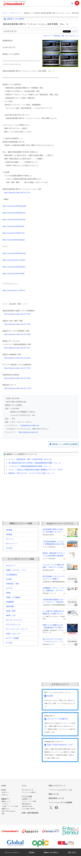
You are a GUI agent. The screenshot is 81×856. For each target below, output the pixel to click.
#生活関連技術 (11, 575)
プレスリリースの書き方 (57, 719)
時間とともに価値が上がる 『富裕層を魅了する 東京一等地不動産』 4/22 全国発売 (54, 626)
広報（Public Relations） (9, 811)
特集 (3, 813)
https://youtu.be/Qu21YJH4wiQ (14, 260)
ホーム (5, 13)
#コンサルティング (72, 36)
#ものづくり (48, 36)
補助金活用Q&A (26, 804)
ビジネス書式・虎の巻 (28, 808)
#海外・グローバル (13, 634)
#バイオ (9, 588)
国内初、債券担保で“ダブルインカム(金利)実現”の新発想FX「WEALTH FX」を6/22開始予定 (54, 554)
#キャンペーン (11, 544)
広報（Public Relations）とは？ (60, 745)
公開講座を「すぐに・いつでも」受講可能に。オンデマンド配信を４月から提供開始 (54, 589)
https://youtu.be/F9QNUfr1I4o (14, 233)
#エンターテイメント (14, 620)
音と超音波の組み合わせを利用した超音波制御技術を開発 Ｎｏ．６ (34, 463)
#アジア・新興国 (12, 638)
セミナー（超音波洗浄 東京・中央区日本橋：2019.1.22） (30, 459)
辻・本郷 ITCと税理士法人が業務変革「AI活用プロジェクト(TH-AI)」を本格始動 (53, 612)
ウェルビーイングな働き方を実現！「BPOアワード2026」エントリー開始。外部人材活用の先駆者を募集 (54, 566)
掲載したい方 (54, 794)
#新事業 (9, 530)
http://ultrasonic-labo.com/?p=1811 (17, 348)
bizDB (50, 696)
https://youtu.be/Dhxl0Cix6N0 (13, 274)
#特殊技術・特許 (59, 36)
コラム (24, 786)
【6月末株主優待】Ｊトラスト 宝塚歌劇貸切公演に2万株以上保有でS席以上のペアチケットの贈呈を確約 (53, 543)
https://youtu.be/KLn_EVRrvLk (14, 290)
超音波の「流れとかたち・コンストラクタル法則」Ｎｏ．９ (31, 473)
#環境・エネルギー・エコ (16, 570)
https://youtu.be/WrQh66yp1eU (14, 213)
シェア (74, 31)
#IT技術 (9, 579)
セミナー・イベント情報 (29, 801)
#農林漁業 (10, 606)
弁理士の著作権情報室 (30, 813)
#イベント (10, 539)
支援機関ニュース (27, 799)
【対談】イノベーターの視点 (10, 806)
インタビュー (5, 804)
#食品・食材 (11, 611)
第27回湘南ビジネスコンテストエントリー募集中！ (54, 577)
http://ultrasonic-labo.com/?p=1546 (17, 368)
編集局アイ (5, 799)
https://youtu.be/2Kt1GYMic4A (14, 220)
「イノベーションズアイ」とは (60, 790)
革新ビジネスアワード (57, 786)
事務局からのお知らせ (51, 852)
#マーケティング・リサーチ (16, 629)
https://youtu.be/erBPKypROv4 (14, 267)
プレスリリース (15, 13)
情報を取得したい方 (56, 798)
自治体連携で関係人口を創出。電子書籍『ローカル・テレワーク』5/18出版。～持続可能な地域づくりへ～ (54, 530)
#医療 (8, 593)
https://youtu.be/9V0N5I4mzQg (14, 253)
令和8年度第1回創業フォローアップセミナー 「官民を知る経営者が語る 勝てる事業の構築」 (54, 601)
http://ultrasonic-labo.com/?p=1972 (17, 314)
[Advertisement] (40, 495)
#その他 (9, 548)
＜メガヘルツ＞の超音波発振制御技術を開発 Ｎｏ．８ (29, 466)
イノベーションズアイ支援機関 (60, 803)
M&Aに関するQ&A (27, 806)
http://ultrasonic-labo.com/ (28, 432)
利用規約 (31, 852)
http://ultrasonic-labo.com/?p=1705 (17, 324)
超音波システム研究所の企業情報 (65, 444)
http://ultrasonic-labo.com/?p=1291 (17, 193)
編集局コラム (5, 808)
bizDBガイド (5, 792)
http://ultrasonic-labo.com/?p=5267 (17, 358)
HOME (3, 786)
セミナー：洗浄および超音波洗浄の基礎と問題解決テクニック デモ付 (35, 470)
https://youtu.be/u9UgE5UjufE (13, 226)
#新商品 (9, 535)
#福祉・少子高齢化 (13, 597)
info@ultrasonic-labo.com (29, 425)
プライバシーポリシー (12, 852)
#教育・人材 (11, 616)
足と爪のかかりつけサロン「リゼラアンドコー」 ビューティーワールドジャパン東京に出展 (54, 640)
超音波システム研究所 (15, 19)
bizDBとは (5, 795)
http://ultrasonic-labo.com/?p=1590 (17, 334)
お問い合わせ (72, 852)
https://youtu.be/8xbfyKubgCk (14, 240)
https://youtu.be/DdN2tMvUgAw (14, 206)
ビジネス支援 (27, 797)
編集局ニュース (6, 801)
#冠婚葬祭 (10, 602)
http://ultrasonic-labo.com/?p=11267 (17, 388)
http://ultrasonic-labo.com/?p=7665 (17, 378)
